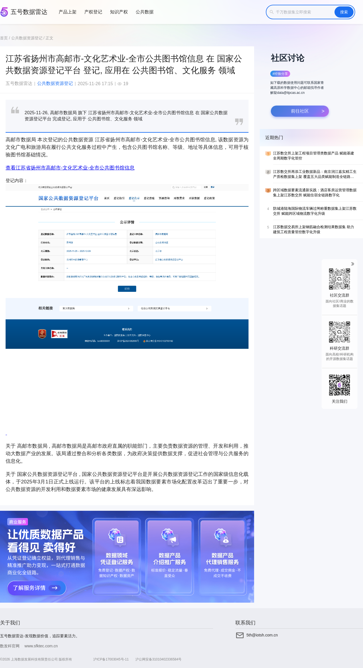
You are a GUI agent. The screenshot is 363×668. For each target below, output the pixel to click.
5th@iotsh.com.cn (262, 635)
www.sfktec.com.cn (41, 646)
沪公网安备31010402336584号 (158, 659)
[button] (298, 83)
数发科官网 (10, 646)
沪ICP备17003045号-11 (111, 659)
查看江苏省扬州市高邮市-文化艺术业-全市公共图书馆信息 (70, 168)
